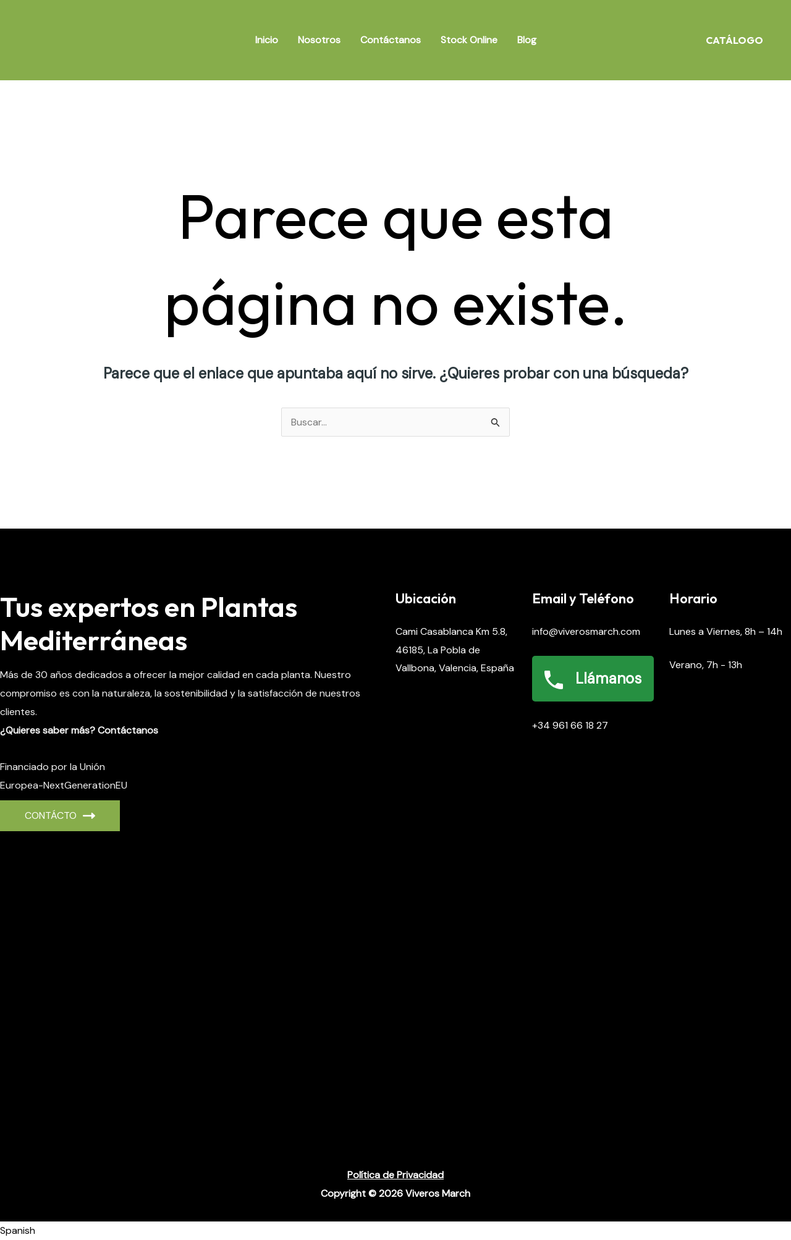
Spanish (17, 1230)
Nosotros (319, 39)
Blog (526, 39)
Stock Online (469, 39)
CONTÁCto (60, 815)
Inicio (266, 39)
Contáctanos (390, 39)
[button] (395, 1230)
